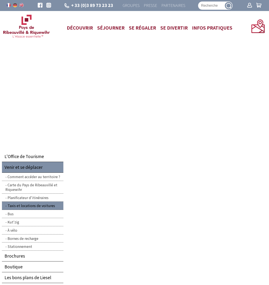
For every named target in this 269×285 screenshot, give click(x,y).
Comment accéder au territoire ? (34, 176)
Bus (11, 214)
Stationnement (20, 246)
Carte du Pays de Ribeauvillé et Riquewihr (31, 187)
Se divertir (174, 27)
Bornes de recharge (23, 238)
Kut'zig (13, 222)
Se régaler (142, 27)
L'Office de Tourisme (24, 157)
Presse (150, 5)
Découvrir (80, 27)
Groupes (130, 5)
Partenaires (173, 5)
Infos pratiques (212, 27)
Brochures (15, 256)
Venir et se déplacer (24, 167)
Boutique (14, 267)
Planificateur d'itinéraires (28, 197)
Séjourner (111, 27)
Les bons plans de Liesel (28, 278)
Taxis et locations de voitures (31, 205)
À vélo (12, 230)
